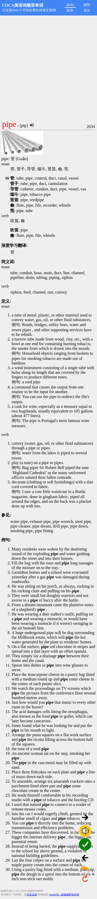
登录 (69, 10)
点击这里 (32, 894)
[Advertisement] (48, 66)
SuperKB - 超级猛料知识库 (64, 894)
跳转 (87, 5)
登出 (87, 10)
